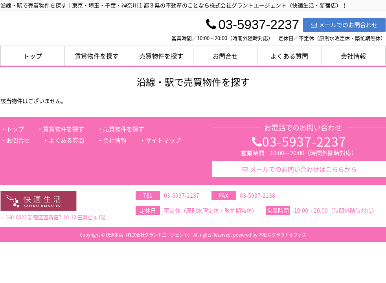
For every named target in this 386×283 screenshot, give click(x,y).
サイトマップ (163, 140)
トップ (32, 56)
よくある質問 (289, 56)
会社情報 (353, 56)
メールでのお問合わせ (344, 24)
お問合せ (225, 56)
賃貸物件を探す (97, 56)
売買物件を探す (161, 56)
